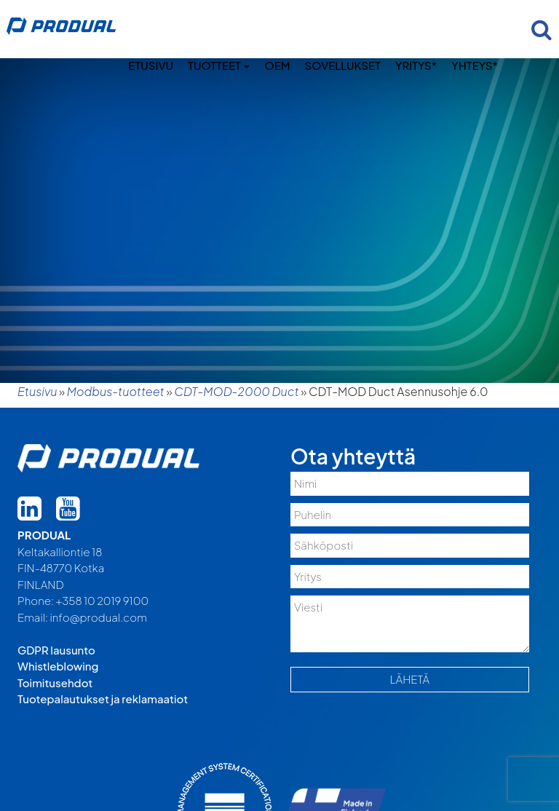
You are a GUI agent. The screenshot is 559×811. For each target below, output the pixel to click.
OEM (277, 65)
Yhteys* (474, 65)
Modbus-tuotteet (115, 391)
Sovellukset (343, 65)
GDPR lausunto (56, 650)
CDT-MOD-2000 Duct (236, 391)
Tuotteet (219, 65)
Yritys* (416, 65)
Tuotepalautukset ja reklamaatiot (102, 698)
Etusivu (150, 65)
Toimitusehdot (54, 682)
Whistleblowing (57, 666)
